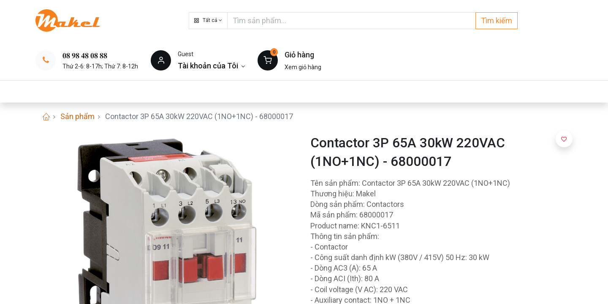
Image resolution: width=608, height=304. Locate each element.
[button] (208, 20)
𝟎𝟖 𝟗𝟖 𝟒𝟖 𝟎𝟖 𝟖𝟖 (84, 55)
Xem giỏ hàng (303, 67)
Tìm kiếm (496, 20)
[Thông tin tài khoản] (211, 65)
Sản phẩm (77, 116)
